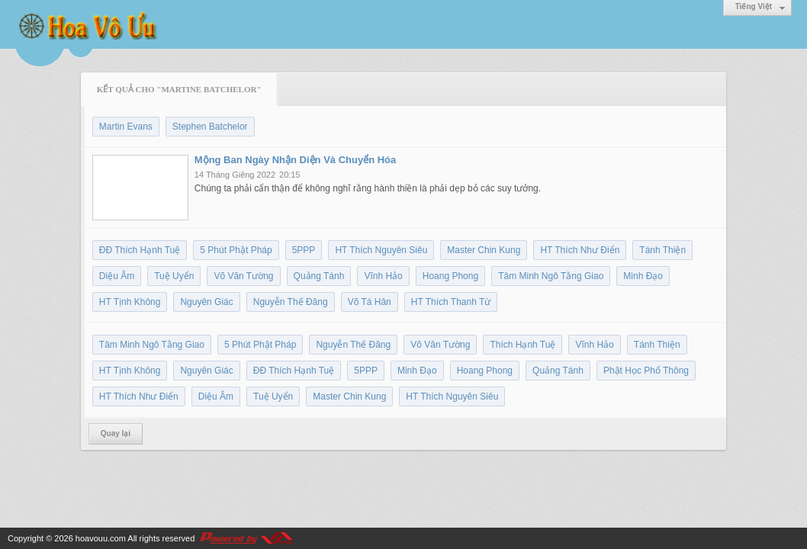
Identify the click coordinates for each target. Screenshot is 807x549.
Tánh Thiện (662, 250)
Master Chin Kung (483, 250)
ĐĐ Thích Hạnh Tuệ (139, 250)
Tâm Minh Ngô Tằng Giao (550, 276)
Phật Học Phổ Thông (646, 370)
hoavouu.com (101, 538)
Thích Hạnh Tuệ (522, 344)
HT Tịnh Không (130, 302)
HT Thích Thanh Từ (451, 302)
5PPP (304, 250)
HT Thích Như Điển (579, 250)
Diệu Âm (116, 276)
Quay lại (115, 433)
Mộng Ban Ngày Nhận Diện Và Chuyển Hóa (295, 159)
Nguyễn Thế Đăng (290, 302)
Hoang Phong (450, 276)
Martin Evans (126, 126)
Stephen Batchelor (210, 126)
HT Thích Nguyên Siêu (381, 250)
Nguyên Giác (206, 302)
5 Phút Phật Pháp (236, 250)
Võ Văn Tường (243, 276)
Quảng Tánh (319, 276)
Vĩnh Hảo (383, 276)
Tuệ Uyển (174, 276)
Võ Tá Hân (369, 302)
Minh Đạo (643, 276)
